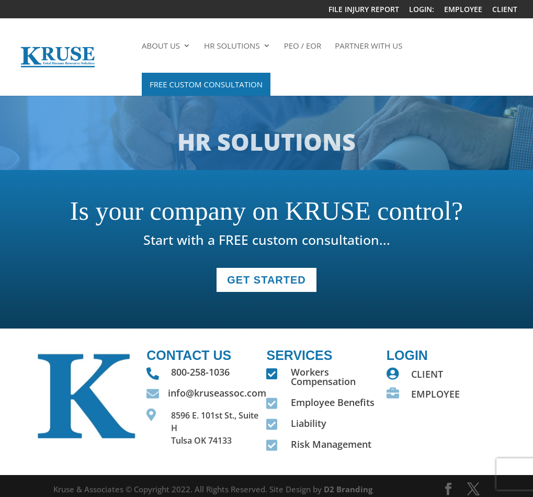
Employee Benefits (333, 402)
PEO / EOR (303, 46)
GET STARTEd (266, 280)
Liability (308, 423)
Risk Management (331, 444)
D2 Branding (348, 489)
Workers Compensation (323, 377)
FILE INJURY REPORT (363, 10)
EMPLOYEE (463, 10)
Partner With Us (368, 46)
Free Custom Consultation (206, 84)
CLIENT (504, 10)
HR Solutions (232, 46)
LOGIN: (421, 10)
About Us (161, 46)
